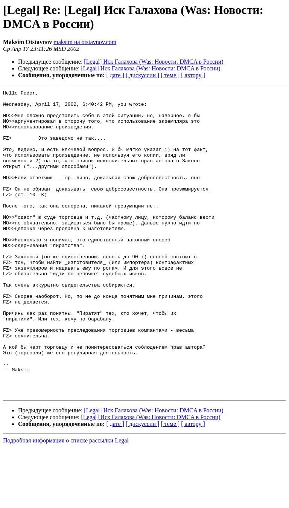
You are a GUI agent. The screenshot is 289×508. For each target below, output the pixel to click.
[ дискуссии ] (142, 75)
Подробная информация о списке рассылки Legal (66, 501)
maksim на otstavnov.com (84, 42)
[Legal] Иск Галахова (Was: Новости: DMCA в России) (153, 61)
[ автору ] (193, 75)
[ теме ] (170, 75)
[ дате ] (115, 75)
